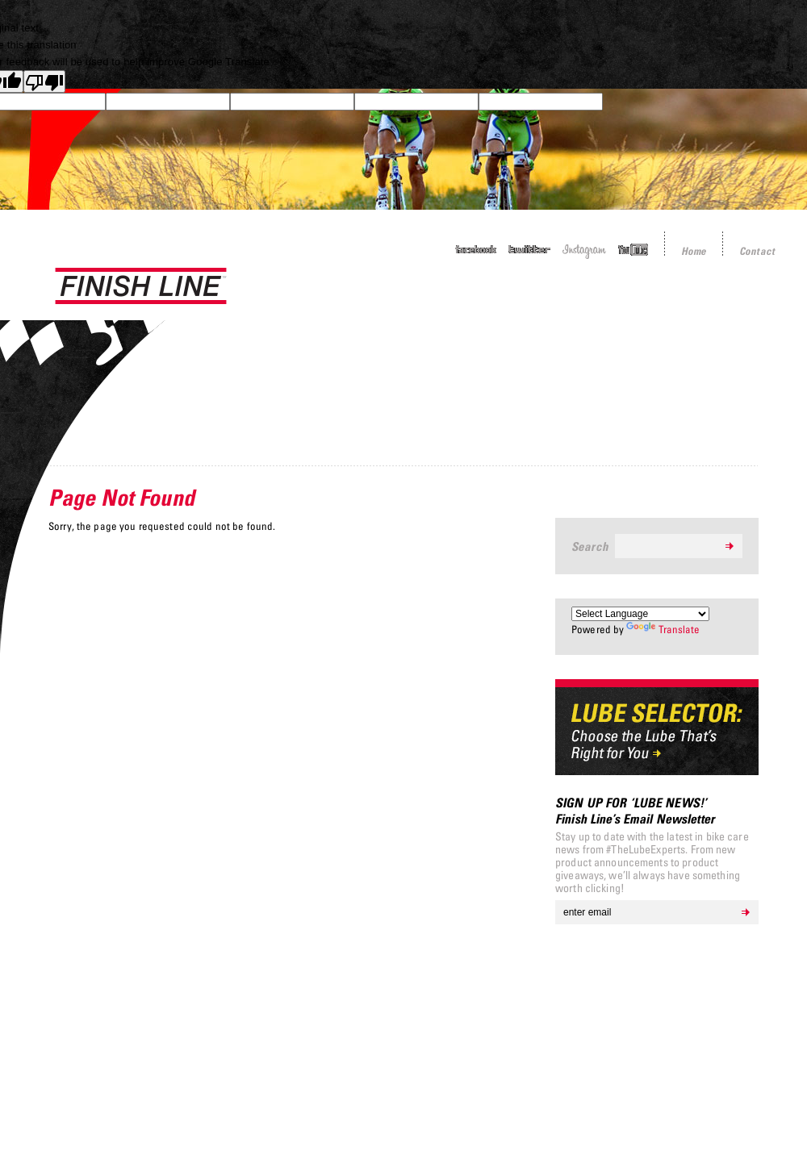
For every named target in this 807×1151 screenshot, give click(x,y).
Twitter (529, 250)
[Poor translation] (44, 81)
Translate (663, 629)
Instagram (584, 251)
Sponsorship (568, 301)
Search (589, 546)
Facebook (475, 250)
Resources (748, 301)
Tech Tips (468, 301)
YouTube (633, 250)
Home (694, 250)
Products (376, 301)
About (661, 301)
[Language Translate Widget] (640, 614)
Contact (757, 250)
